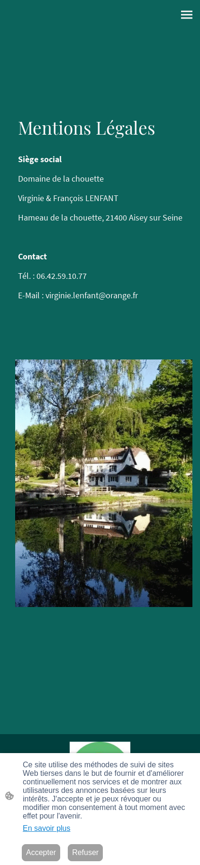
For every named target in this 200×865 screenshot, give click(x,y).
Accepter (41, 852)
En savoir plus (47, 828)
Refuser (85, 852)
